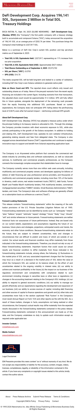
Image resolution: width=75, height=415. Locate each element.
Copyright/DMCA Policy (26, 401)
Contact (55, 401)
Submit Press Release (42, 397)
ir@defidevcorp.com (10, 327)
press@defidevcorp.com (12, 335)
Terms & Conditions (61, 397)
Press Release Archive (22, 397)
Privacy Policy (44, 401)
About (7, 397)
